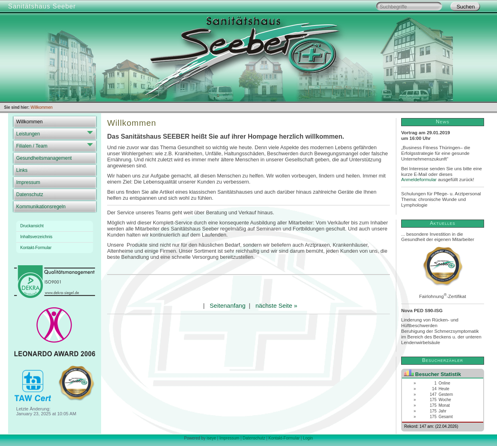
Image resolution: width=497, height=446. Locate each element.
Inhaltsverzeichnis (36, 237)
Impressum (28, 182)
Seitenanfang (227, 305)
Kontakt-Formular (35, 247)
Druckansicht (32, 226)
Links (21, 170)
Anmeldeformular (419, 179)
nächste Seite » (276, 305)
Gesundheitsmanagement (44, 158)
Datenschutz (29, 194)
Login (308, 438)
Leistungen (28, 134)
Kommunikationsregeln (41, 206)
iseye (211, 438)
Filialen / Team (31, 146)
